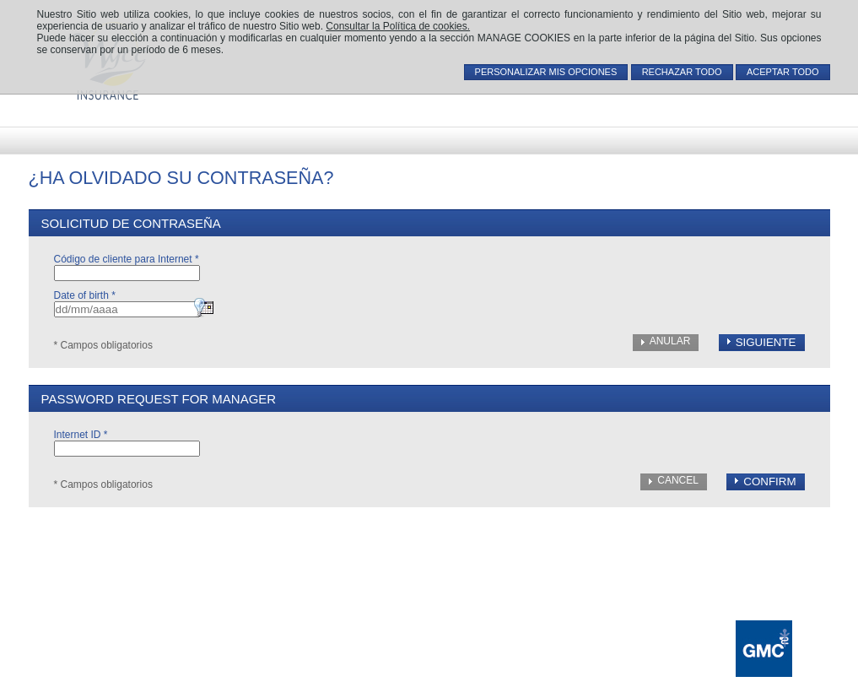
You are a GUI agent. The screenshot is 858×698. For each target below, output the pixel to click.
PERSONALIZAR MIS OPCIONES (546, 72)
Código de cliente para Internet (126, 259)
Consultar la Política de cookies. (398, 26)
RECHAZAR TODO (682, 72)
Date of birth (85, 295)
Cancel (678, 480)
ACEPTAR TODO (783, 72)
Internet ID (81, 435)
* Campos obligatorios (103, 345)
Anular (670, 341)
